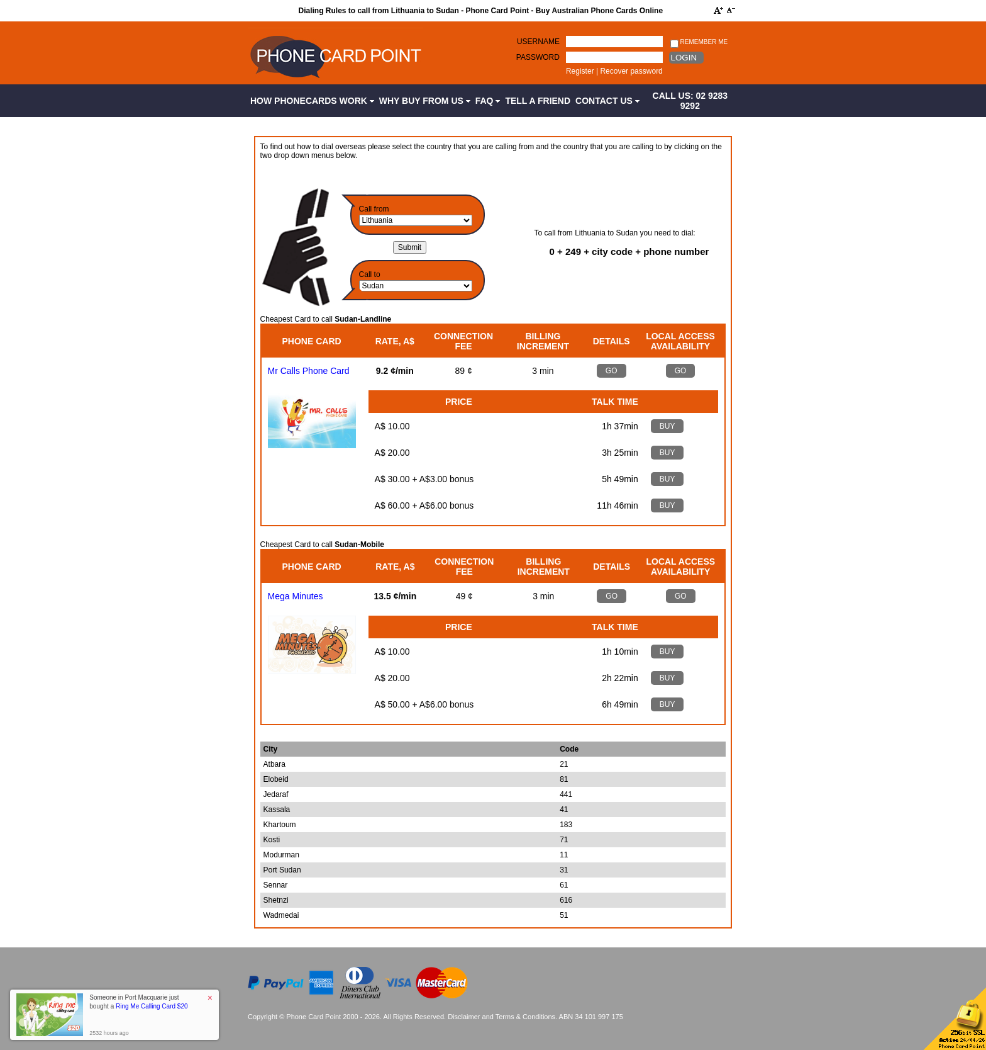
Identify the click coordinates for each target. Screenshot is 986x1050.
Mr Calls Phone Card (309, 371)
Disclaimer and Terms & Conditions (501, 1016)
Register (580, 71)
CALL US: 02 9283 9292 (690, 101)
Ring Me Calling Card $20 (152, 1006)
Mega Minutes (295, 596)
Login (684, 57)
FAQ (488, 101)
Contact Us (607, 101)
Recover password (631, 71)
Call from (374, 209)
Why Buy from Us (424, 101)
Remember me (699, 42)
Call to (369, 274)
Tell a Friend (537, 101)
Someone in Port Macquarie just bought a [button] (138, 1002)
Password (538, 57)
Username (538, 41)
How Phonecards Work (312, 101)
